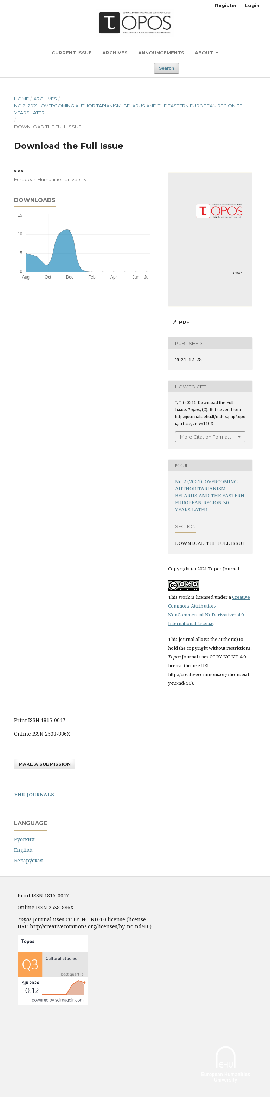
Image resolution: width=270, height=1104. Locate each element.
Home (21, 98)
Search (166, 68)
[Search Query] (122, 68)
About (204, 52)
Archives (115, 52)
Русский (24, 839)
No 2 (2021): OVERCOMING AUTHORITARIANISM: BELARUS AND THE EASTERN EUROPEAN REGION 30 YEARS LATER (128, 109)
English (23, 850)
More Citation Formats (205, 437)
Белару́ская (28, 860)
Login (252, 5)
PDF (183, 322)
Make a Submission (45, 764)
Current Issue (72, 52)
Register (226, 5)
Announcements (161, 52)
